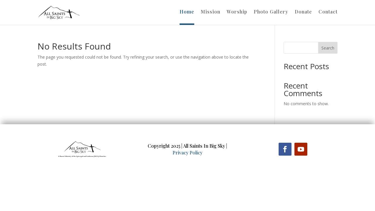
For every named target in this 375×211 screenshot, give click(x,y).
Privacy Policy (187, 152)
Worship (237, 12)
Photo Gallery (271, 12)
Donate (303, 12)
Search (327, 48)
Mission (210, 12)
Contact (328, 12)
